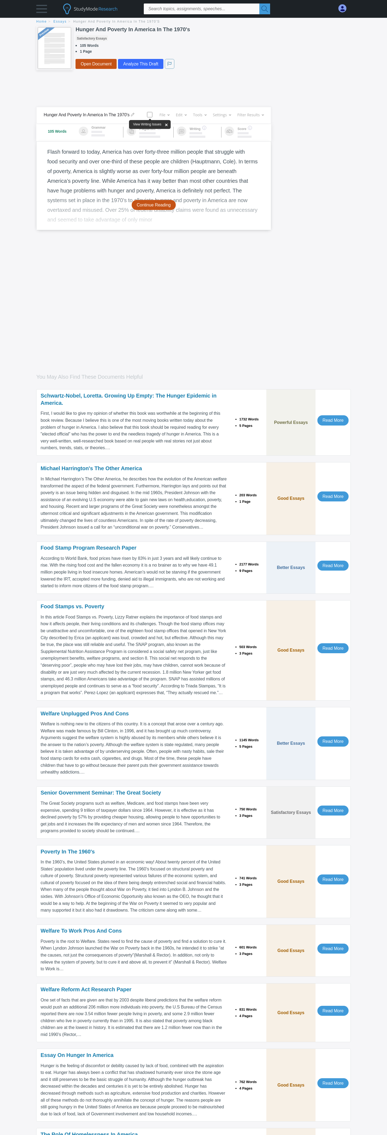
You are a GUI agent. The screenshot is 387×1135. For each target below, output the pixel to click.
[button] (41, 10)
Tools (199, 114)
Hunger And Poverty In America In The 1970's (116, 21)
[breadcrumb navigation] (193, 22)
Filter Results (250, 114)
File (164, 114)
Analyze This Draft (140, 64)
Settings (222, 114)
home (41, 21)
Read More (332, 420)
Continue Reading (154, 205)
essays (60, 21)
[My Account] (344, 8)
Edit (181, 114)
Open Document (96, 64)
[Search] (264, 8)
